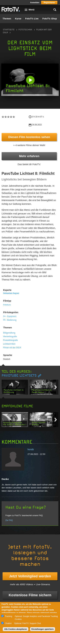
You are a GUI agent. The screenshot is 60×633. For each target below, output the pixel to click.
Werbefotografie (10, 336)
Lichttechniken (9, 344)
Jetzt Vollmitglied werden (30, 576)
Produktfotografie (10, 340)
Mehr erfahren (29, 156)
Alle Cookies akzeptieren (15, 629)
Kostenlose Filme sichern (30, 595)
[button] (30, 80)
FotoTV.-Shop (49, 18)
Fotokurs (7, 305)
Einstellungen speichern (43, 629)
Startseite (9, 30)
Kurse (18, 18)
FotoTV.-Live (32, 18)
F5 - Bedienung (9, 320)
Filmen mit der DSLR (12, 347)
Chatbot (8, 623)
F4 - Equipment (9, 316)
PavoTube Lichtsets (19, 376)
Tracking (8, 616)
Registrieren (49, 2)
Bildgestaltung (9, 333)
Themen (7, 18)
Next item (55, 387)
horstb (31, 449)
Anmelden (34, 2)
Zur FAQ (9, 520)
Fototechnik (25, 30)
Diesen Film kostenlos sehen (29, 137)
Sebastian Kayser (11, 293)
